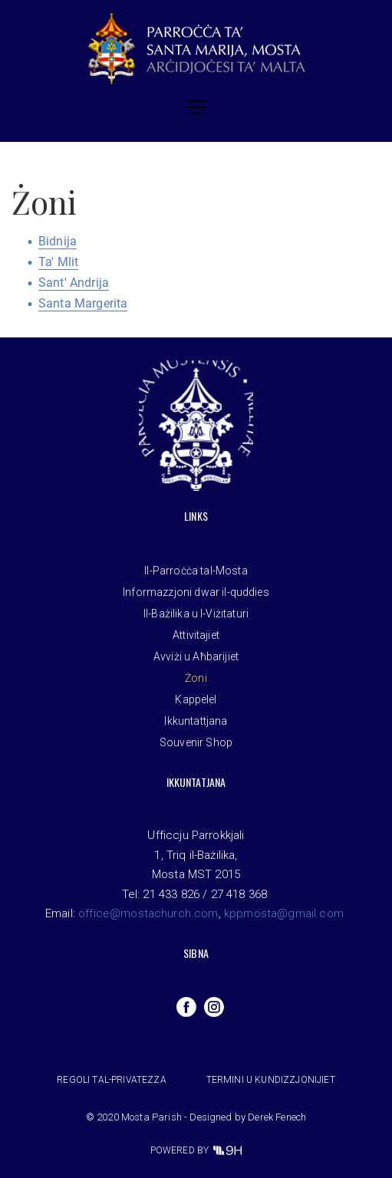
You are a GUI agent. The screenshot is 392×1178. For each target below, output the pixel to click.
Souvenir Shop (196, 742)
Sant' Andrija (73, 282)
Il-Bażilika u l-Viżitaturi (196, 613)
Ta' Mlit (58, 262)
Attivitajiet (196, 635)
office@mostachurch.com (148, 913)
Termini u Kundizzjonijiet (270, 1079)
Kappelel (195, 699)
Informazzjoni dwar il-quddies (196, 592)
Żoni (196, 678)
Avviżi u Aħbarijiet (196, 656)
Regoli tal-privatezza (111, 1079)
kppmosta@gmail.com (284, 913)
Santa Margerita (82, 303)
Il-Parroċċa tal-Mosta (195, 570)
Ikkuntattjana (195, 721)
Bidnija (57, 241)
